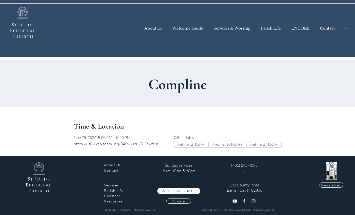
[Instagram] (253, 201)
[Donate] (178, 201)
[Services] (116, 185)
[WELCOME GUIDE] (178, 191)
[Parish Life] (116, 190)
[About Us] (116, 164)
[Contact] (116, 170)
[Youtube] (234, 201)
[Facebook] (244, 201)
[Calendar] (116, 195)
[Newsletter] (331, 185)
